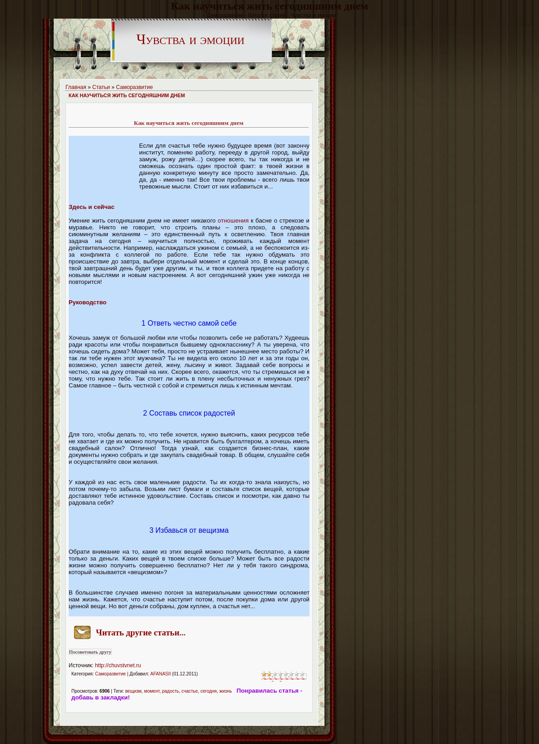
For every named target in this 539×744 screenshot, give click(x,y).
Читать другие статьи (138, 632)
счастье (189, 691)
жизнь (226, 691)
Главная (75, 87)
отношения (233, 220)
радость (170, 691)
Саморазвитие (134, 87)
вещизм (133, 691)
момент (152, 691)
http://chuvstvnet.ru (118, 665)
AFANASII (160, 673)
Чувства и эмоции (190, 39)
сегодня (208, 691)
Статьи (101, 87)
